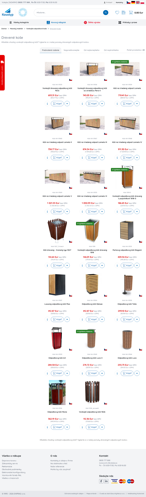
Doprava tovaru (9, 460)
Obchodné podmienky (11, 469)
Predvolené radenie (50, 50)
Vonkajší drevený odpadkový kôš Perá (57, 89)
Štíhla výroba (92, 22)
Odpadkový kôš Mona (57, 412)
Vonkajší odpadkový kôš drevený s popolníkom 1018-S (127, 197)
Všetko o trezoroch (10, 478)
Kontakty (119, 2)
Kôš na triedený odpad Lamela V (57, 196)
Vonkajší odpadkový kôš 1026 (92, 412)
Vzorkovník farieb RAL (11, 475)
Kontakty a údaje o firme (61, 460)
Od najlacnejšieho (91, 50)
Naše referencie (57, 466)
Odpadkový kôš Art (57, 358)
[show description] (47, 103)
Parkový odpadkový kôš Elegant (127, 250)
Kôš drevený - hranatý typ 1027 (57, 250)
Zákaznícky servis (10, 463)
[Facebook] (101, 481)
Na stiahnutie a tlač (58, 463)
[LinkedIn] (106, 481)
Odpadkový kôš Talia (127, 304)
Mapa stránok (91, 494)
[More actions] (67, 103)
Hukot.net (140, 494)
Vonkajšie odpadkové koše (36, 29)
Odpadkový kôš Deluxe (92, 304)
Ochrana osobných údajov (73, 494)
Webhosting (132, 494)
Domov (4, 29)
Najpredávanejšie (71, 50)
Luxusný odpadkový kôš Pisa (57, 304)
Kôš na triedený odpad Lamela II (57, 142)
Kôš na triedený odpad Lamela (127, 88)
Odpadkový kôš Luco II (92, 358)
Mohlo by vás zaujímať (60, 469)
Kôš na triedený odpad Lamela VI (92, 196)
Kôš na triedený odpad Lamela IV (127, 142)
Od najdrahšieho (111, 50)
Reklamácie (7, 466)
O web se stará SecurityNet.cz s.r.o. (112, 494)
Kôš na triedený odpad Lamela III (92, 142)
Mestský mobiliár (16, 29)
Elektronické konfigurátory (13, 472)
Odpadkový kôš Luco (127, 358)
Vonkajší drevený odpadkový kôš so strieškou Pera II (92, 89)
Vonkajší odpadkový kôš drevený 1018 (92, 251)
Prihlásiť (108, 2)
